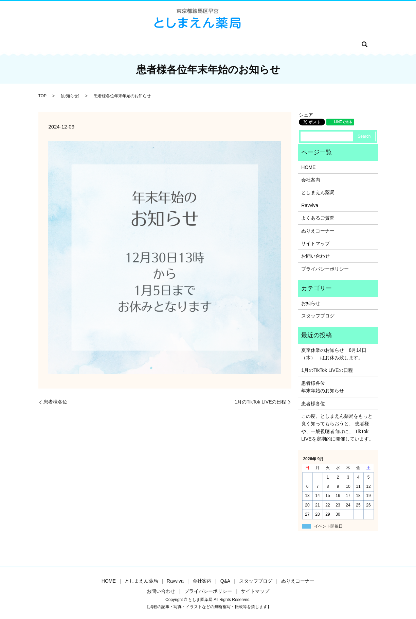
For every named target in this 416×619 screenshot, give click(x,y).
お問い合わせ (301, 44)
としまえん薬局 (317, 192)
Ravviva (149, 44)
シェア (306, 115)
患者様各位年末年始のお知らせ (322, 386)
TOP (42, 95)
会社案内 (173, 44)
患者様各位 (55, 402)
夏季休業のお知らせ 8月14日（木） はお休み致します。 (333, 353)
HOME (91, 44)
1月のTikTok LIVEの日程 (260, 402)
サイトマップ (315, 243)
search (327, 44)
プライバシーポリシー (325, 269)
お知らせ (70, 95)
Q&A (195, 44)
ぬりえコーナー (264, 44)
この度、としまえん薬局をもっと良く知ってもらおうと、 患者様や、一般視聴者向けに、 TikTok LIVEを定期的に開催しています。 (337, 427)
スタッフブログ (223, 44)
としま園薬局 (119, 44)
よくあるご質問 (317, 218)
